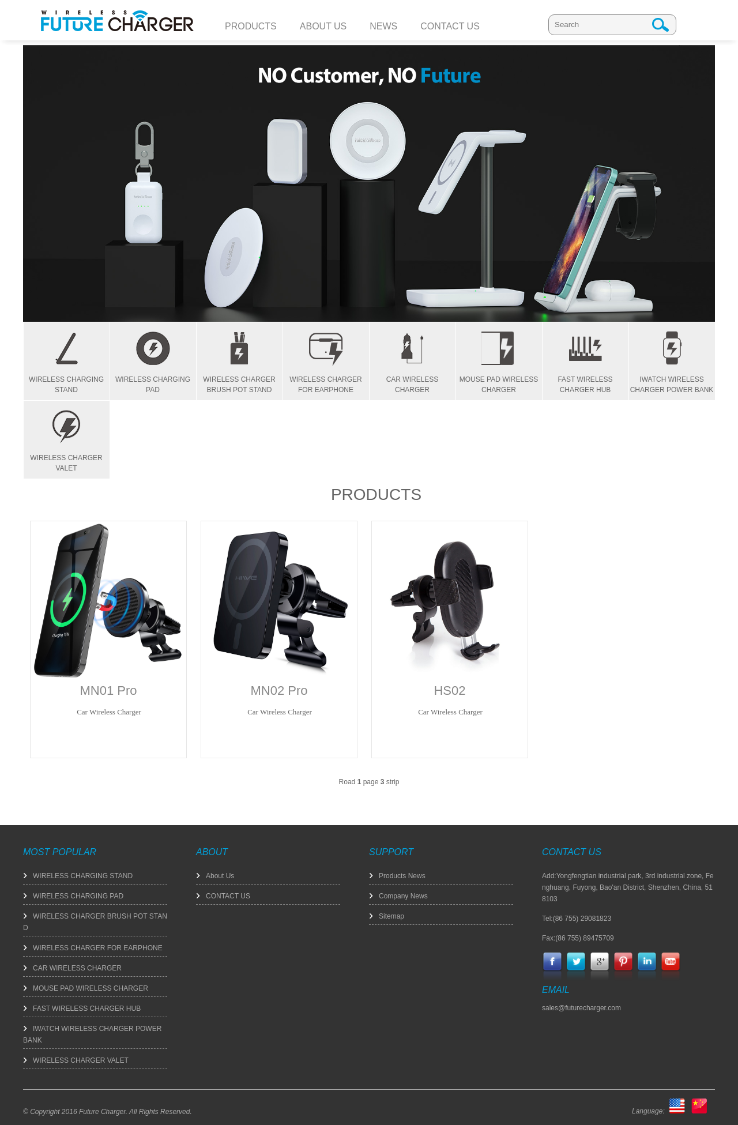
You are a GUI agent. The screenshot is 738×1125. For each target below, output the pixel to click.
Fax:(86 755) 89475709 (578, 938)
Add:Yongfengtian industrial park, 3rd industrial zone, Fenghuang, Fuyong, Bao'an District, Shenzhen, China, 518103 (628, 887)
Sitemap (391, 916)
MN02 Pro (278, 691)
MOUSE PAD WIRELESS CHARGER (90, 988)
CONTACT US (228, 896)
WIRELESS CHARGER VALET (81, 1060)
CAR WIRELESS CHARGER (77, 968)
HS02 (449, 691)
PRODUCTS (376, 494)
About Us (220, 876)
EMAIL (556, 990)
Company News (403, 896)
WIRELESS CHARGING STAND (83, 876)
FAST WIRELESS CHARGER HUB (87, 1008)
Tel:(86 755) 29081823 (576, 919)
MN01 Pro (108, 691)
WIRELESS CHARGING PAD (78, 896)
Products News (402, 876)
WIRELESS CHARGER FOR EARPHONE (98, 948)
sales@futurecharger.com (581, 1008)
